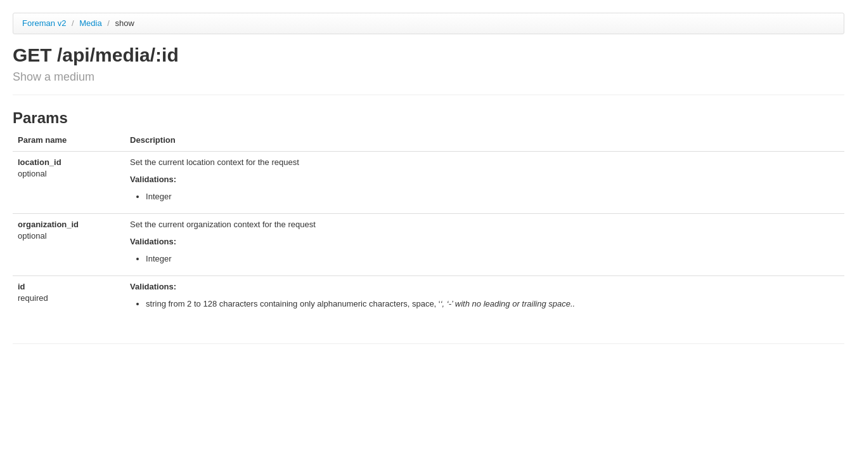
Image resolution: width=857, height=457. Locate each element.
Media (91, 23)
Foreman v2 (44, 23)
